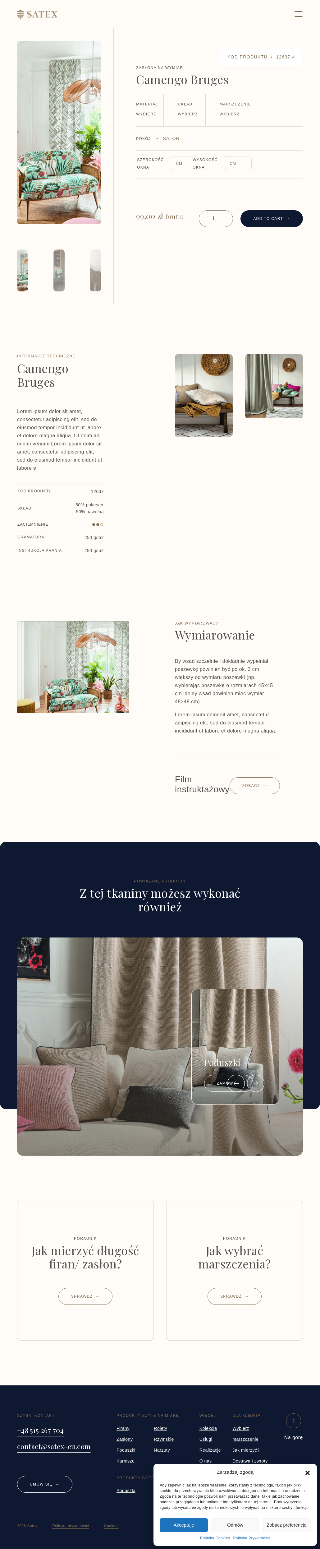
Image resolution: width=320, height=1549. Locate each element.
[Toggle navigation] (298, 14)
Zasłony (125, 1439)
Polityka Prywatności (251, 1538)
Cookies (111, 1526)
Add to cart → (271, 218)
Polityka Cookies (215, 1538)
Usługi (206, 1439)
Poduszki (126, 1450)
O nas (205, 1460)
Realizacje (210, 1450)
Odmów (235, 1525)
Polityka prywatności (71, 1526)
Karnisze (126, 1460)
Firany (123, 1428)
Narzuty (162, 1450)
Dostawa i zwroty (250, 1460)
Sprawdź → (85, 1296)
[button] (307, 1472)
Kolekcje (208, 1428)
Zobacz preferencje (286, 1525)
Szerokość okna (150, 164)
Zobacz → (254, 786)
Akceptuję (184, 1525)
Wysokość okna (205, 164)
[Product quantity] (216, 218)
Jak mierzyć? (245, 1450)
